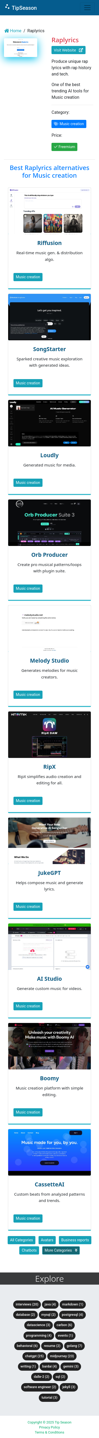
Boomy (49, 1078)
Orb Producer (49, 554)
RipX (49, 766)
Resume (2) (52, 1346)
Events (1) (65, 1335)
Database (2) (25, 1315)
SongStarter (49, 349)
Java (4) (50, 1304)
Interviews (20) (27, 1304)
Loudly (49, 455)
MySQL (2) (48, 1315)
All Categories (21, 1240)
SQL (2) (60, 1377)
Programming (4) (39, 1335)
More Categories (61, 1250)
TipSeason (20, 7)
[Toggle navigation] (87, 7)
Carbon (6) (64, 1325)
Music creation (28, 277)
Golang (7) (74, 1346)
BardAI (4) (49, 1366)
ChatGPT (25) (34, 1356)
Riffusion (49, 243)
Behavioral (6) (27, 1346)
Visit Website (68, 50)
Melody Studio (49, 660)
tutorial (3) (49, 1397)
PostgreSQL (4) (72, 1315)
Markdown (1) (72, 1304)
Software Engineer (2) (40, 1387)
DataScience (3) (38, 1325)
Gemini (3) (70, 1366)
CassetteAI (49, 1184)
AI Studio (49, 978)
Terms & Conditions (49, 1432)
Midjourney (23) (62, 1356)
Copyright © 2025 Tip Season (49, 1422)
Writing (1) (28, 1366)
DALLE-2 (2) (41, 1377)
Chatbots (29, 1250)
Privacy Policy (49, 1427)
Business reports (75, 1240)
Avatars (47, 1240)
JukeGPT (49, 872)
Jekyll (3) (68, 1387)
